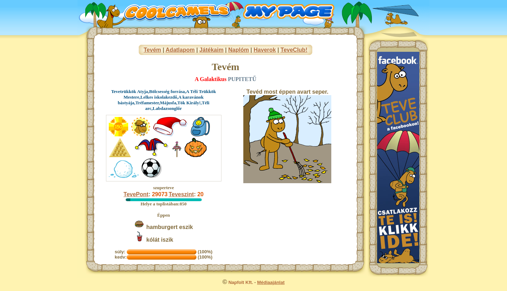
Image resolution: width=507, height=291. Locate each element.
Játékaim (211, 50)
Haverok (265, 50)
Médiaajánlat (270, 282)
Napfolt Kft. (241, 282)
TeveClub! (294, 50)
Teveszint (181, 194)
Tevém (152, 50)
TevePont (136, 194)
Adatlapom (180, 50)
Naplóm (238, 50)
